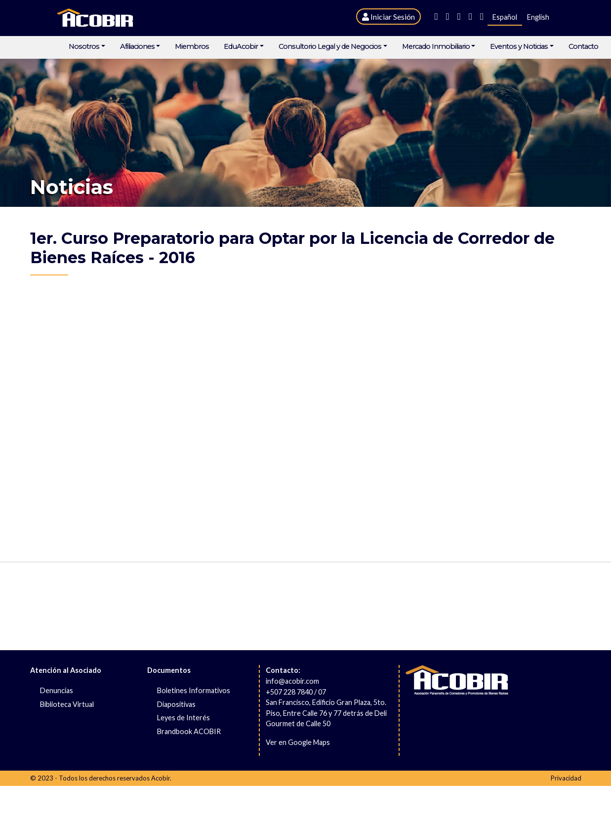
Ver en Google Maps (298, 742)
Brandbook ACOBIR (189, 731)
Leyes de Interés (183, 717)
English (538, 17)
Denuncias (56, 690)
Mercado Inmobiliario (436, 46)
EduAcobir (241, 46)
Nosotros (84, 46)
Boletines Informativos (193, 690)
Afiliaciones (137, 46)
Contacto (583, 46)
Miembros (192, 46)
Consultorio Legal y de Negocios (330, 46)
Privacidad (566, 778)
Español (504, 17)
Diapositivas (176, 704)
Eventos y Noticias (519, 46)
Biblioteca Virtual (67, 704)
